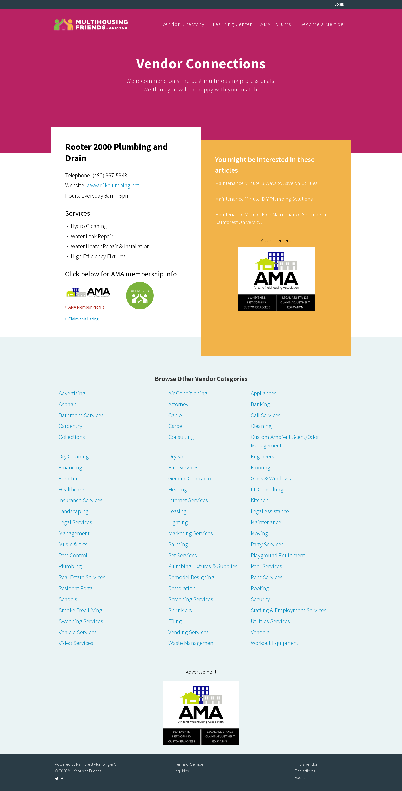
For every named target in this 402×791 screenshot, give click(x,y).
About (300, 777)
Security (260, 599)
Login (339, 4)
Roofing (260, 588)
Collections (72, 436)
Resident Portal (76, 588)
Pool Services (266, 566)
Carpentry (70, 425)
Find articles (305, 770)
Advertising (72, 393)
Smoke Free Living (80, 610)
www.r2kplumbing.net (113, 185)
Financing (70, 467)
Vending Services (188, 632)
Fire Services (183, 467)
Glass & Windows (271, 478)
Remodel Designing (191, 577)
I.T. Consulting (267, 489)
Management (74, 533)
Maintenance (266, 522)
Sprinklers (180, 610)
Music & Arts (73, 544)
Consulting (181, 436)
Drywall (177, 456)
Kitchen (260, 500)
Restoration (182, 588)
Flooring (260, 467)
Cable (175, 415)
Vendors (260, 632)
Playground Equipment (278, 555)
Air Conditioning (187, 393)
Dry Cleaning (74, 456)
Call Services (265, 415)
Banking (260, 404)
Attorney (178, 404)
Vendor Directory (183, 24)
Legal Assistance (270, 511)
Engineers (262, 456)
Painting (178, 544)
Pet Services (182, 555)
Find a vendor (306, 764)
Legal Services (75, 522)
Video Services (76, 642)
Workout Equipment (274, 642)
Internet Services (188, 500)
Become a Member (323, 24)
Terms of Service (189, 764)
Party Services (267, 544)
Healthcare (71, 489)
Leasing (177, 511)
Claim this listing (82, 318)
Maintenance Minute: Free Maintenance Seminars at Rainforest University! (271, 218)
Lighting (178, 522)
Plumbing (70, 566)
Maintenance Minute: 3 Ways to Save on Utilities (266, 183)
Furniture (70, 478)
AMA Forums (275, 24)
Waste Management (191, 642)
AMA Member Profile (85, 307)
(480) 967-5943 (110, 175)
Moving (259, 533)
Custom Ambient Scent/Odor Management (285, 441)
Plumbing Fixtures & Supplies (202, 566)
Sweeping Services (81, 621)
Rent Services (267, 577)
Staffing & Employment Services (288, 610)
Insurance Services (81, 500)
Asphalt (67, 404)
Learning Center (232, 24)
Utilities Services (270, 621)
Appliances (263, 393)
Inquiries (182, 770)
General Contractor (190, 478)
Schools (68, 599)
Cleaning (261, 425)
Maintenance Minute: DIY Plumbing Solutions (264, 198)
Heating (177, 489)
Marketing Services (190, 533)
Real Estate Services (82, 577)
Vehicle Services (78, 632)
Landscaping (73, 511)
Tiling (175, 621)
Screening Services (190, 599)
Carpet (176, 425)
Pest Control (73, 555)
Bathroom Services (81, 415)
